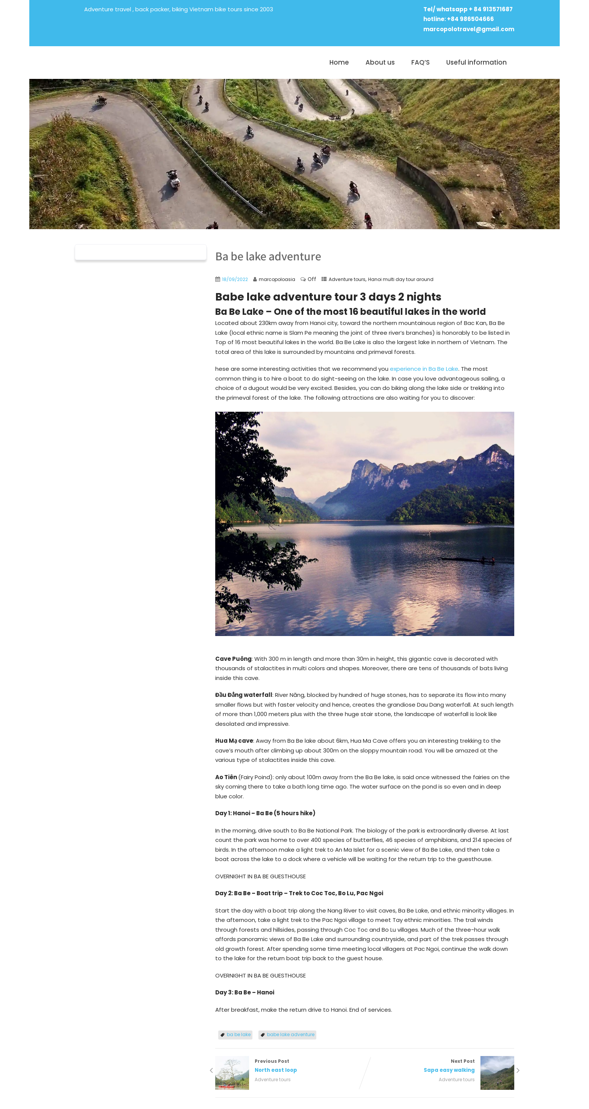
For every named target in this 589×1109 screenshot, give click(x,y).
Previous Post (290, 1066)
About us (380, 62)
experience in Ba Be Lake (424, 369)
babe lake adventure (290, 1034)
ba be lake (239, 1034)
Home (339, 62)
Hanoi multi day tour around (400, 279)
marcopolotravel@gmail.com (468, 29)
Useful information (476, 62)
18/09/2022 (235, 279)
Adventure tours (347, 279)
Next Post (439, 1066)
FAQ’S (420, 62)
